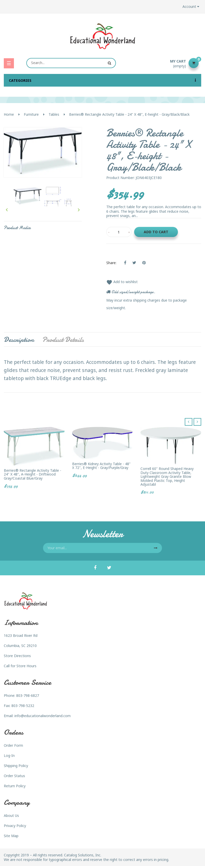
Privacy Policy (15, 825)
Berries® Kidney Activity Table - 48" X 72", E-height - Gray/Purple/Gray (101, 466)
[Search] (71, 63)
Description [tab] (19, 339)
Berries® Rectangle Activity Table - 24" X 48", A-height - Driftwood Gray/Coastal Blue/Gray (32, 474)
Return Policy (15, 785)
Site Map (11, 835)
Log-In (9, 755)
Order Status (14, 775)
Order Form (13, 745)
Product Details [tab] (63, 339)
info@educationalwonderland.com (42, 715)
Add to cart (156, 231)
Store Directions (17, 655)
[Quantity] (119, 232)
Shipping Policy (16, 765)
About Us (11, 815)
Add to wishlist (122, 281)
